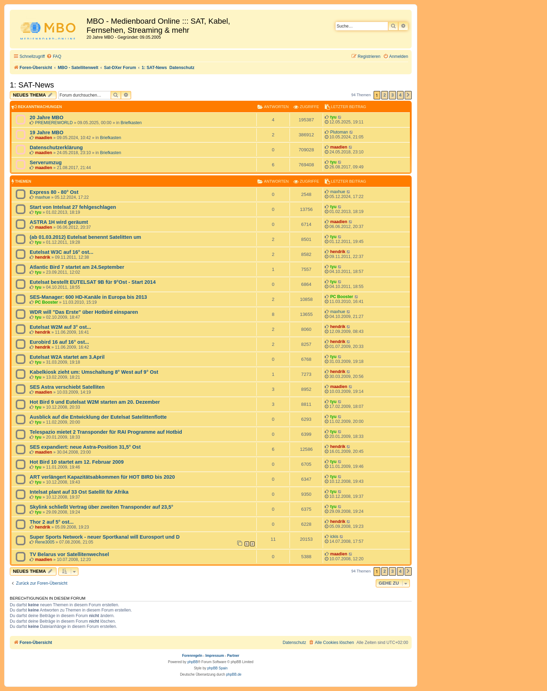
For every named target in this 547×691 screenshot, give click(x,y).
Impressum (214, 656)
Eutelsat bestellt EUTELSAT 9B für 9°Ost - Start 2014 (93, 282)
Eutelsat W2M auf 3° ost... (60, 327)
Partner (233, 656)
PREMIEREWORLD (54, 122)
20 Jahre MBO (46, 117)
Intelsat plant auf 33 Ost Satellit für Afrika (79, 492)
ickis (334, 536)
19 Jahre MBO (46, 132)
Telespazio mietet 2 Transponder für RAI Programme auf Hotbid (106, 432)
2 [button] (384, 95)
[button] (408, 95)
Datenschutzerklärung (56, 147)
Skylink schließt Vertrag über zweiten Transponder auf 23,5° (101, 507)
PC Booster (46, 302)
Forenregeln (192, 656)
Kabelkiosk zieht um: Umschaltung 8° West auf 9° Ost (94, 372)
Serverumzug (46, 162)
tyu (333, 117)
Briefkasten (131, 122)
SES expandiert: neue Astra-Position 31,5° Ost (85, 447)
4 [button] (400, 95)
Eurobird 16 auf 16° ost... (59, 342)
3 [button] (392, 95)
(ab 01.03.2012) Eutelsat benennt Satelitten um (85, 237)
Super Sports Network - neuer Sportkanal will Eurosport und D (105, 537)
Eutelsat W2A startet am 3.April (67, 357)
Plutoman (339, 132)
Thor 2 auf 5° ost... (52, 522)
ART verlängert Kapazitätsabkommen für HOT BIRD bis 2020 (102, 477)
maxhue (42, 197)
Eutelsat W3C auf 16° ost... (61, 252)
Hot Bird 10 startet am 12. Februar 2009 (76, 462)
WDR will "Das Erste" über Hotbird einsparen (84, 312)
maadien (43, 137)
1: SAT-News (32, 85)
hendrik (42, 257)
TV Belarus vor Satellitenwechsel (69, 554)
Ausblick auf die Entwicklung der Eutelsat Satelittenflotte (98, 417)
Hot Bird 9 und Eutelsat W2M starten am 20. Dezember (95, 402)
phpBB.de (233, 674)
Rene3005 (44, 542)
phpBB (192, 662)
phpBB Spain (217, 668)
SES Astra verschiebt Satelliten (67, 387)
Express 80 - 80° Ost (54, 192)
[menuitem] (53, 56)
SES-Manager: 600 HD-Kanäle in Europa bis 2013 (88, 297)
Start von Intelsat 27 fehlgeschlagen (73, 207)
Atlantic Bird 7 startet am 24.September (77, 267)
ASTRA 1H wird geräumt (59, 222)
